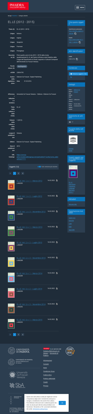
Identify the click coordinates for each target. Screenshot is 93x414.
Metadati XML (73, 204)
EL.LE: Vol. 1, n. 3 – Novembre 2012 (31, 212)
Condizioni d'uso (49, 371)
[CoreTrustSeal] (70, 355)
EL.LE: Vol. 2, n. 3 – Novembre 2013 (31, 258)
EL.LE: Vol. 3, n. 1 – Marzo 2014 (29, 273)
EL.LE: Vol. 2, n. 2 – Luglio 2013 (29, 242)
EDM (70, 227)
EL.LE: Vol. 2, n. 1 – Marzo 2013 (29, 227)
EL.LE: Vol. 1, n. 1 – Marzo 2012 (29, 181)
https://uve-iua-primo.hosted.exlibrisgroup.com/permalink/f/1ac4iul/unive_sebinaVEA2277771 (37, 157)
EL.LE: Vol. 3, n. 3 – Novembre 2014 (31, 304)
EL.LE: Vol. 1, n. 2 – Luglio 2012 (29, 196)
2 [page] (18, 173)
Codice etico (47, 375)
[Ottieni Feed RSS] (71, 77)
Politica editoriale (49, 378)
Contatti (46, 364)
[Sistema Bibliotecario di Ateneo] (21, 367)
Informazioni (47, 360)
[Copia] (75, 33)
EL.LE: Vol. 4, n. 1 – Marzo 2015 (29, 320)
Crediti (45, 382)
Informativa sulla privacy (40, 409)
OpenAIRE (72, 230)
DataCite (71, 220)
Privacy (45, 386)
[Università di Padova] (18, 355)
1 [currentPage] (14, 173)
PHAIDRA (14, 15)
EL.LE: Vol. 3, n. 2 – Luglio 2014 (29, 289)
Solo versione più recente (49, 167)
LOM (70, 223)
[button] (80, 7)
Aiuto (45, 368)
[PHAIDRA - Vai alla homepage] (18, 9)
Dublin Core (72, 218)
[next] (22, 173)
